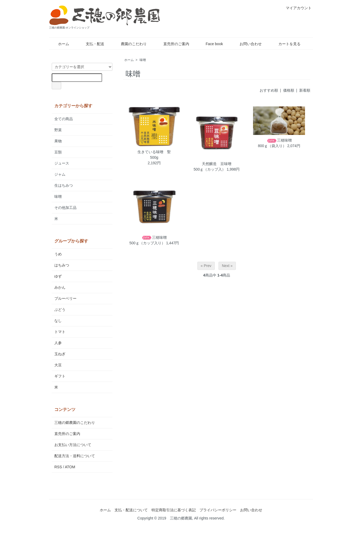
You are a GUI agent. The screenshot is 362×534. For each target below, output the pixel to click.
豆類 (58, 152)
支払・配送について (131, 510)
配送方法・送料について (74, 456)
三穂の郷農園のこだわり (74, 422)
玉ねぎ (59, 354)
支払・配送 (91, 44)
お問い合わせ (247, 44)
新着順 (304, 90)
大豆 (58, 365)
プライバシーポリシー (217, 510)
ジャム (59, 174)
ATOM (70, 467)
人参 (58, 343)
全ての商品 (63, 119)
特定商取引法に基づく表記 (173, 510)
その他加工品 (65, 207)
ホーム (59, 44)
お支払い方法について (72, 445)
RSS (58, 467)
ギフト (59, 376)
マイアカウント (296, 8)
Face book (210, 44)
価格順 (288, 90)
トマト (59, 332)
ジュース (61, 163)
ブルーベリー (65, 298)
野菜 (58, 130)
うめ (58, 254)
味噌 (143, 60)
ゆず (58, 276)
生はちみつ (63, 185)
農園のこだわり (130, 44)
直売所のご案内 (172, 44)
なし (58, 320)
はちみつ (61, 265)
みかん (59, 287)
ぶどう (59, 309)
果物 (58, 141)
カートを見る (286, 44)
